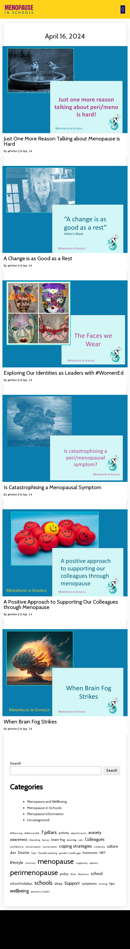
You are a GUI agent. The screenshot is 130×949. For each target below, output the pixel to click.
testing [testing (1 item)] (103, 883)
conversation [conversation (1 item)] (33, 846)
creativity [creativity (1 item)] (99, 846)
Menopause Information (45, 814)
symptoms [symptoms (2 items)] (89, 883)
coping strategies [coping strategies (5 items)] (75, 846)
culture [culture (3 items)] (112, 846)
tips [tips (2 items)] (112, 883)
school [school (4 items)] (97, 873)
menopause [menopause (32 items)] (56, 861)
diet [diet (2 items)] (13, 853)
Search (15, 763)
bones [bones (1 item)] (46, 840)
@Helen (13, 151)
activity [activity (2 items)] (64, 833)
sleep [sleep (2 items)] (58, 883)
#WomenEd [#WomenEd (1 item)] (31, 833)
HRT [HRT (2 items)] (103, 853)
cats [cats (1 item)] (80, 840)
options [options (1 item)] (94, 863)
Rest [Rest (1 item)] (73, 874)
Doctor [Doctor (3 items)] (24, 852)
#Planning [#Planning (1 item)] (16, 833)
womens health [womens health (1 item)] (40, 891)
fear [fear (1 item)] (33, 853)
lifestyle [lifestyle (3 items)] (16, 862)
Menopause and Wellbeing (47, 801)
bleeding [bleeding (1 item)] (35, 840)
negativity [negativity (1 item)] (82, 863)
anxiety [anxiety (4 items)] (94, 832)
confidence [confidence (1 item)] (17, 846)
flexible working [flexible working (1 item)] (47, 853)
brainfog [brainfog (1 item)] (71, 840)
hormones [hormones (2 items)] (90, 853)
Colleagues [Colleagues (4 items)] (95, 839)
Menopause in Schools (44, 808)
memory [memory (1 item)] (30, 863)
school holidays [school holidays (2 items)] (21, 883)
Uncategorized (38, 820)
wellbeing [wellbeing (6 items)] (19, 891)
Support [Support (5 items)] (72, 883)
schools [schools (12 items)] (43, 882)
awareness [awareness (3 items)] (19, 839)
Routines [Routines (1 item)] (83, 874)
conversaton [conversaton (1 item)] (50, 846)
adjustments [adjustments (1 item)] (78, 833)
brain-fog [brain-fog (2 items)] (58, 840)
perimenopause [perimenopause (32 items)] (34, 872)
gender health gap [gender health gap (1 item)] (70, 853)
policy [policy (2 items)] (64, 874)
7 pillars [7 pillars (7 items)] (49, 832)
